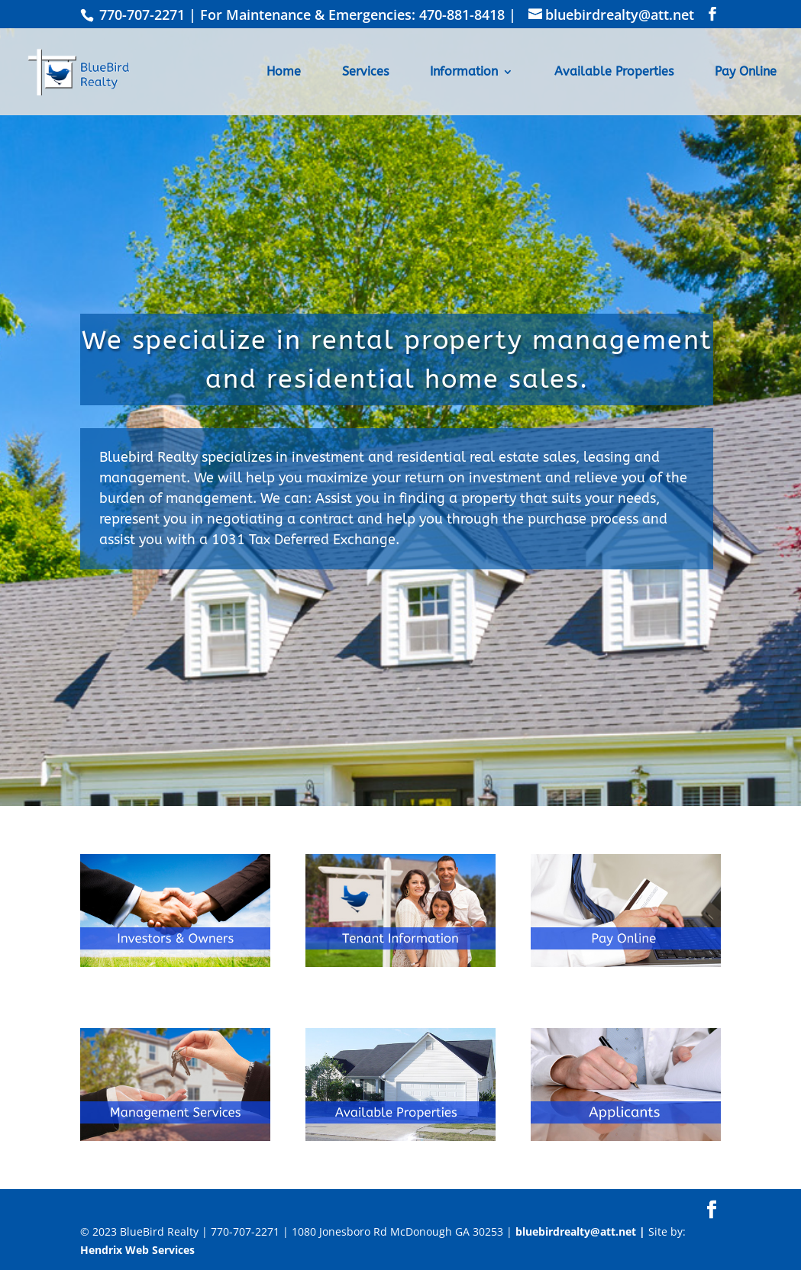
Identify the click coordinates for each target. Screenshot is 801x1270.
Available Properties (613, 72)
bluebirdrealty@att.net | (581, 1231)
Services (365, 72)
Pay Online (746, 72)
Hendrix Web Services (137, 1250)
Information (464, 72)
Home (283, 72)
